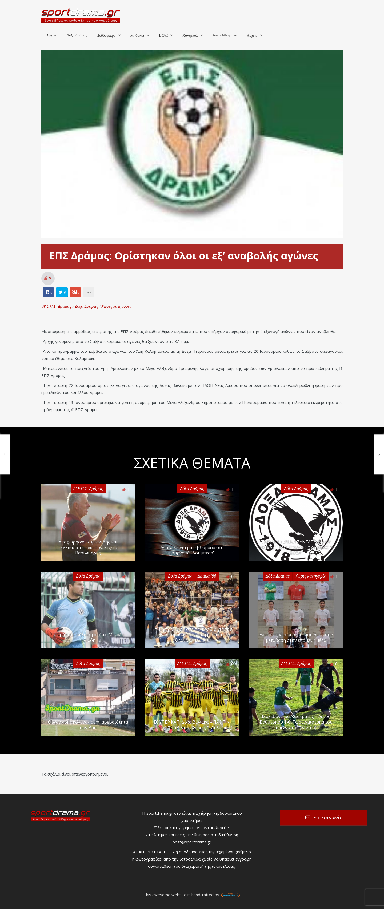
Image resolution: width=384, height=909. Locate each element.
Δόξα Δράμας (77, 35)
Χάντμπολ (190, 36)
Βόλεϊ (163, 36)
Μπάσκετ (137, 36)
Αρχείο (252, 36)
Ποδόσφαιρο (106, 36)
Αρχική (51, 35)
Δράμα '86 (207, 576)
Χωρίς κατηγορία (117, 306)
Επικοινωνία (328, 817)
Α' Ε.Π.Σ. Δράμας (57, 306)
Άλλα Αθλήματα (225, 35)
